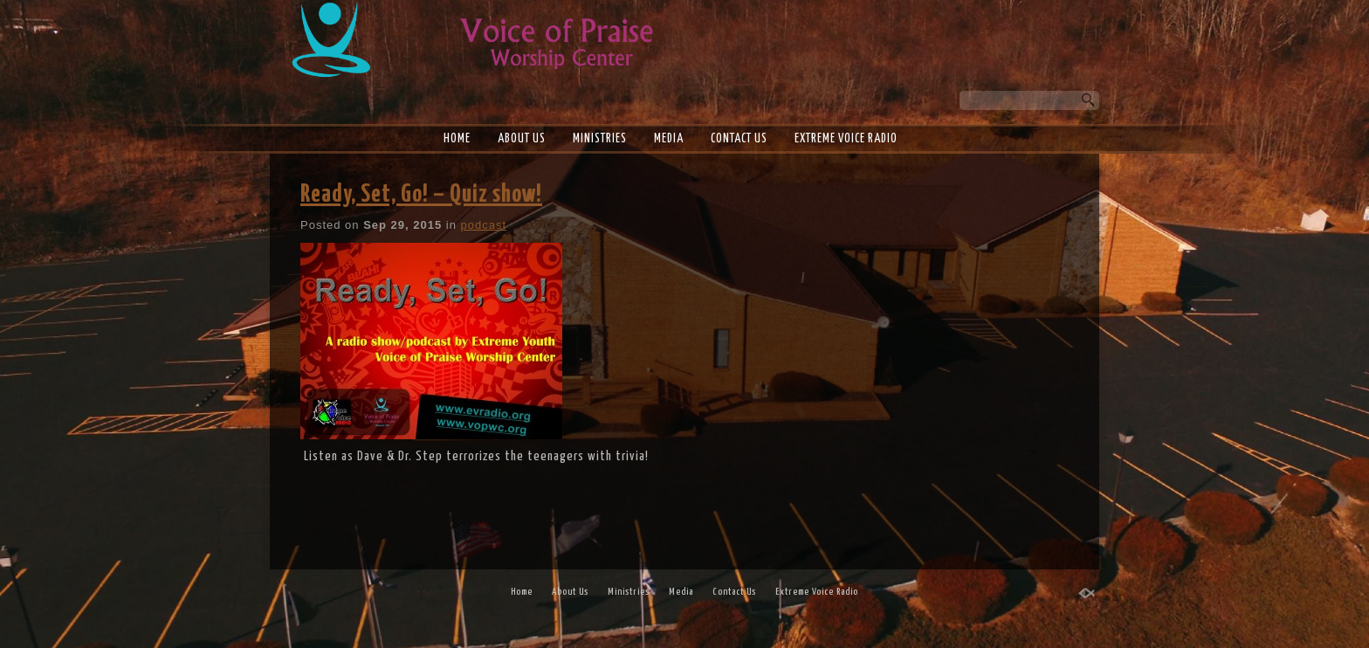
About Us (522, 139)
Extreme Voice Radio (846, 139)
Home (457, 139)
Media (669, 139)
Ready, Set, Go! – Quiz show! (421, 195)
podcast (484, 224)
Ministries (600, 139)
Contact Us (739, 139)
